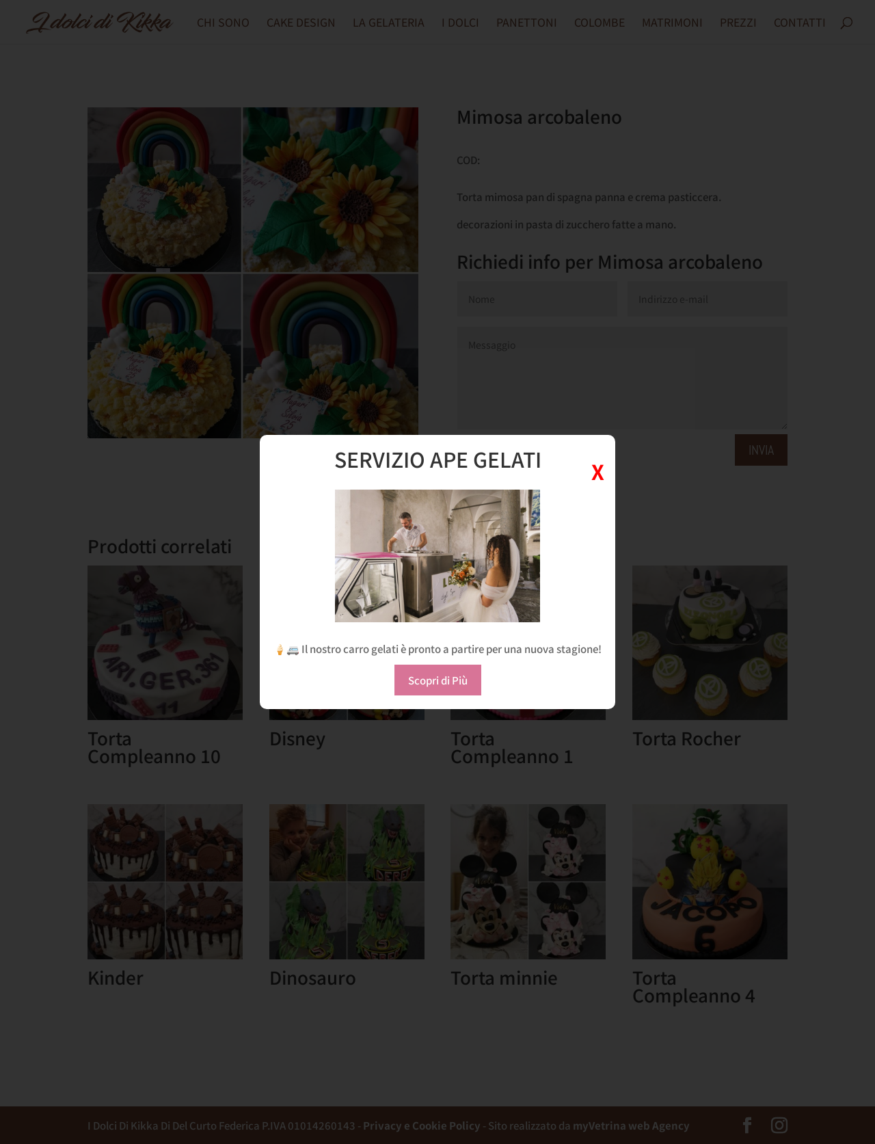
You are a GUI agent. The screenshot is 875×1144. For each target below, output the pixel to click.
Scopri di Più (438, 680)
